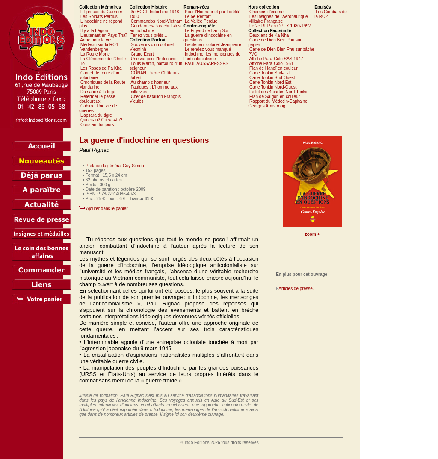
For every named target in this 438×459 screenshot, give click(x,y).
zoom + (312, 234)
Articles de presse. (296, 288)
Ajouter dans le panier (106, 208)
